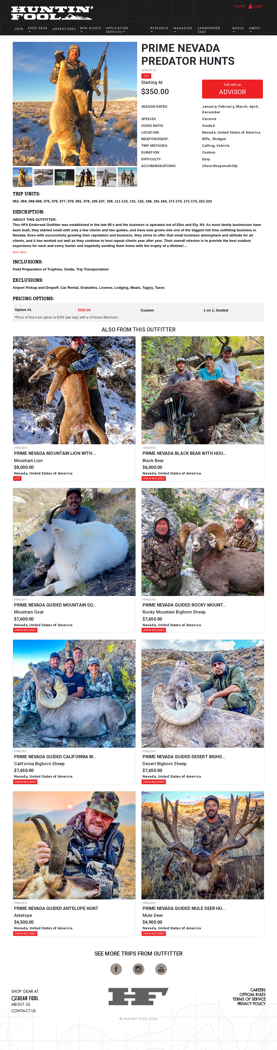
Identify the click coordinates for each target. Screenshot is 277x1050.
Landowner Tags (209, 30)
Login (255, 6)
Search (240, 6)
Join (19, 29)
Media (238, 28)
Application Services (117, 30)
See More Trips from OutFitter (138, 953)
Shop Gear (38, 28)
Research (159, 28)
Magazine (183, 28)
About (255, 28)
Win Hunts (90, 28)
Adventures (64, 29)
